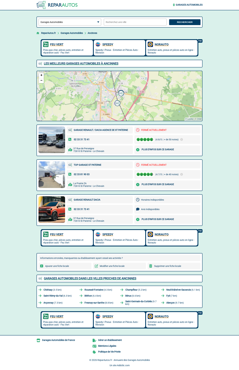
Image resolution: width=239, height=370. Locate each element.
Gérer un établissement (110, 340)
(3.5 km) (52, 289)
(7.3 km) (53, 302)
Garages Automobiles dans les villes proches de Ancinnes (90, 278)
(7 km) (171, 295)
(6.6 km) (132, 295)
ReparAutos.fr (48, 33)
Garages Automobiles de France (58, 340)
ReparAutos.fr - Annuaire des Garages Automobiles (123, 360)
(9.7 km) (141, 302)
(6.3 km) (57, 295)
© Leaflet (189, 119)
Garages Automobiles (189, 4)
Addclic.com (123, 365)
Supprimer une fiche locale (167, 266)
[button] (117, 102)
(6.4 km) (92, 295)
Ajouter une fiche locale (57, 266)
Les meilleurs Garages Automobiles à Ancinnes (81, 63)
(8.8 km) (98, 302)
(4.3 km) (98, 289)
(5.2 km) (136, 289)
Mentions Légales (107, 346)
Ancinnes (92, 33)
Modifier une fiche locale (112, 266)
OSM (199, 119)
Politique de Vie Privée (109, 351)
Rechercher (185, 22)
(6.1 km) (183, 289)
